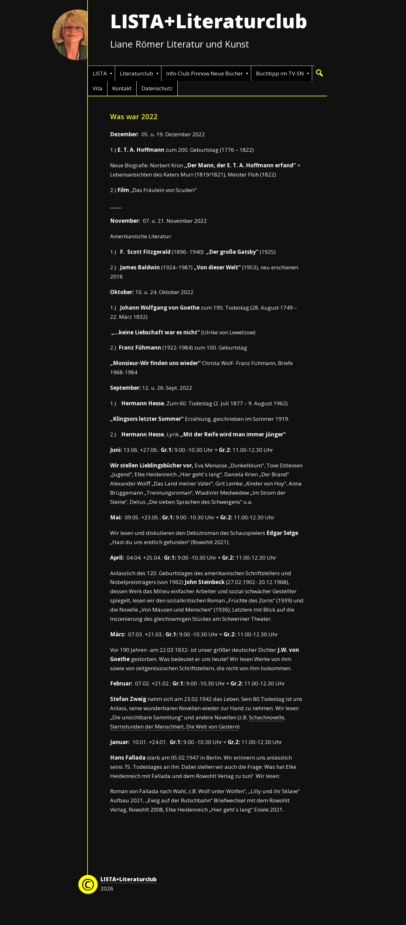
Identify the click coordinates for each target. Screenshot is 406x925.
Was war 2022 (134, 116)
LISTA (100, 73)
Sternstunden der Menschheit (147, 726)
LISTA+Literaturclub (208, 21)
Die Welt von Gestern (212, 726)
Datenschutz (157, 88)
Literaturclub (136, 73)
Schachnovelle (266, 717)
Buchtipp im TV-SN (280, 73)
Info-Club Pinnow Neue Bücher (204, 73)
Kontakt (122, 88)
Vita (97, 88)
